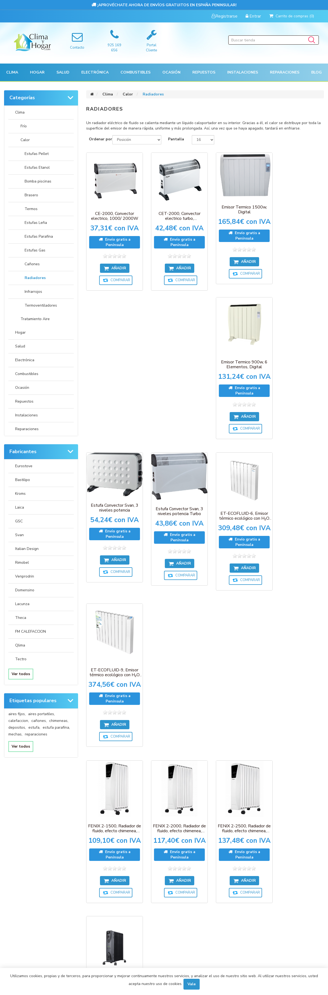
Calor (25, 139)
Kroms (20, 493)
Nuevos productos (108, 893)
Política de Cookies (187, 903)
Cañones (32, 264)
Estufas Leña (36, 222)
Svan (19, 535)
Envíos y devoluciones (190, 882)
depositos (17, 727)
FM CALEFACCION (30, 631)
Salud (20, 346)
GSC (19, 521)
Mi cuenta (20, 872)
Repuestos (24, 401)
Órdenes (19, 882)
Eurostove (23, 466)
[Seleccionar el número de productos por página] (203, 139)
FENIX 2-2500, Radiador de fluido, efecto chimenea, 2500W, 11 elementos (235, 523)
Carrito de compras (29, 903)
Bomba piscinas (38, 181)
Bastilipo (22, 479)
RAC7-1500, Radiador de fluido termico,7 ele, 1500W (297, 682)
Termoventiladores (41, 305)
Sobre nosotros (184, 925)
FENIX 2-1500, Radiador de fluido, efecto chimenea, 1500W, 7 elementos (112, 523)
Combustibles (135, 72)
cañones (39, 720)
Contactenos (103, 903)
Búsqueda (179, 935)
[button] (12, 72)
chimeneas (58, 720)
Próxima (224, 788)
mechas (15, 734)
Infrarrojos (33, 291)
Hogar (20, 332)
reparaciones (36, 734)
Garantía (178, 893)
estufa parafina (56, 727)
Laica (19, 507)
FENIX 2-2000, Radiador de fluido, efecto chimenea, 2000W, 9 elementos (174, 523)
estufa (34, 727)
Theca (20, 617)
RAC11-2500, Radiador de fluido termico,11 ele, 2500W (174, 682)
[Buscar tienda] (273, 40)
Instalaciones (26, 415)
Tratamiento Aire (35, 318)
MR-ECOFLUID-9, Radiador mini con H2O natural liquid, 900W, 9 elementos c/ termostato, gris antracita (112, 689)
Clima (20, 112)
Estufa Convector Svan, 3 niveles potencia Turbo (174, 360)
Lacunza (22, 603)
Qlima (20, 645)
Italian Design (27, 548)
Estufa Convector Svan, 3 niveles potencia (112, 357)
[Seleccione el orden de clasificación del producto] (136, 139)
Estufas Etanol (37, 167)
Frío (24, 126)
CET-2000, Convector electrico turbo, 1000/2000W (174, 213)
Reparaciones (284, 72)
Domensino (24, 590)
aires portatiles (41, 714)
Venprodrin (24, 576)
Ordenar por (100, 139)
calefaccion (18, 720)
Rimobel (22, 562)
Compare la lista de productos (118, 882)
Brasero (31, 195)
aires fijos (17, 714)
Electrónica (24, 360)
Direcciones (22, 893)
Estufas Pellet (37, 153)
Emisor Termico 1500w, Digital (236, 207)
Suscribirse (151, 834)
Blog (316, 72)
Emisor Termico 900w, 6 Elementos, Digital (297, 216)
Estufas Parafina (39, 236)
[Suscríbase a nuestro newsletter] (166, 826)
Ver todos (21, 673)
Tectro (20, 659)
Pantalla (176, 139)
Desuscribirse (179, 834)
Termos (31, 208)
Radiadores (35, 277)
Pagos (175, 872)
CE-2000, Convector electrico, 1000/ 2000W (112, 213)
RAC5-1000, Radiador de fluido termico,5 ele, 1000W (236, 682)
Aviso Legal (180, 914)
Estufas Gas (35, 250)
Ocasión (22, 387)
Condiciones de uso (29, 914)
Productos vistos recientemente (120, 872)
